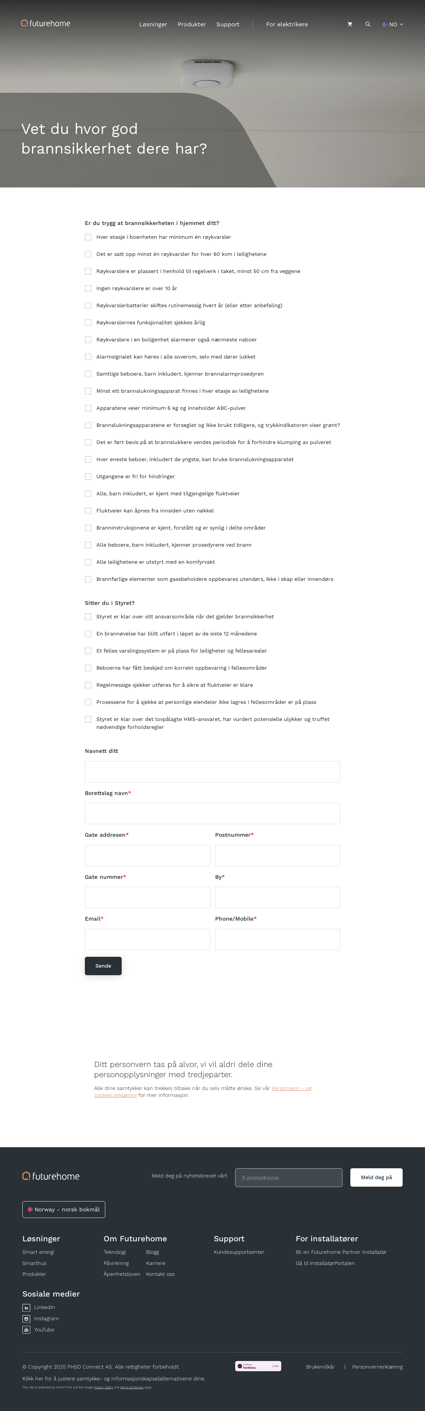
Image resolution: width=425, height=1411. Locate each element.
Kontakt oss (160, 1274)
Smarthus (34, 1263)
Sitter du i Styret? (110, 603)
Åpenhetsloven (122, 1274)
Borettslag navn (106, 793)
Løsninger (153, 24)
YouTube (44, 1329)
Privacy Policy (103, 1387)
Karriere (155, 1263)
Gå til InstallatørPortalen (325, 1263)
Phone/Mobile (234, 918)
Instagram (46, 1318)
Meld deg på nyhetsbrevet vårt (189, 1176)
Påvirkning (116, 1263)
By (218, 877)
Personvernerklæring (377, 1367)
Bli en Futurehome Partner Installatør (341, 1252)
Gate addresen (105, 834)
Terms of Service (131, 1387)
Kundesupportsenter (239, 1252)
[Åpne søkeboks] (368, 24)
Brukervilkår (320, 1367)
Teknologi (115, 1252)
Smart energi (38, 1252)
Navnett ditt (101, 751)
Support (227, 24)
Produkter (192, 24)
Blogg (152, 1252)
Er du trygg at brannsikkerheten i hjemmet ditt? (152, 223)
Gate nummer (104, 877)
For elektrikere (287, 24)
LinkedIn (44, 1307)
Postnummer (233, 834)
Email (92, 918)
